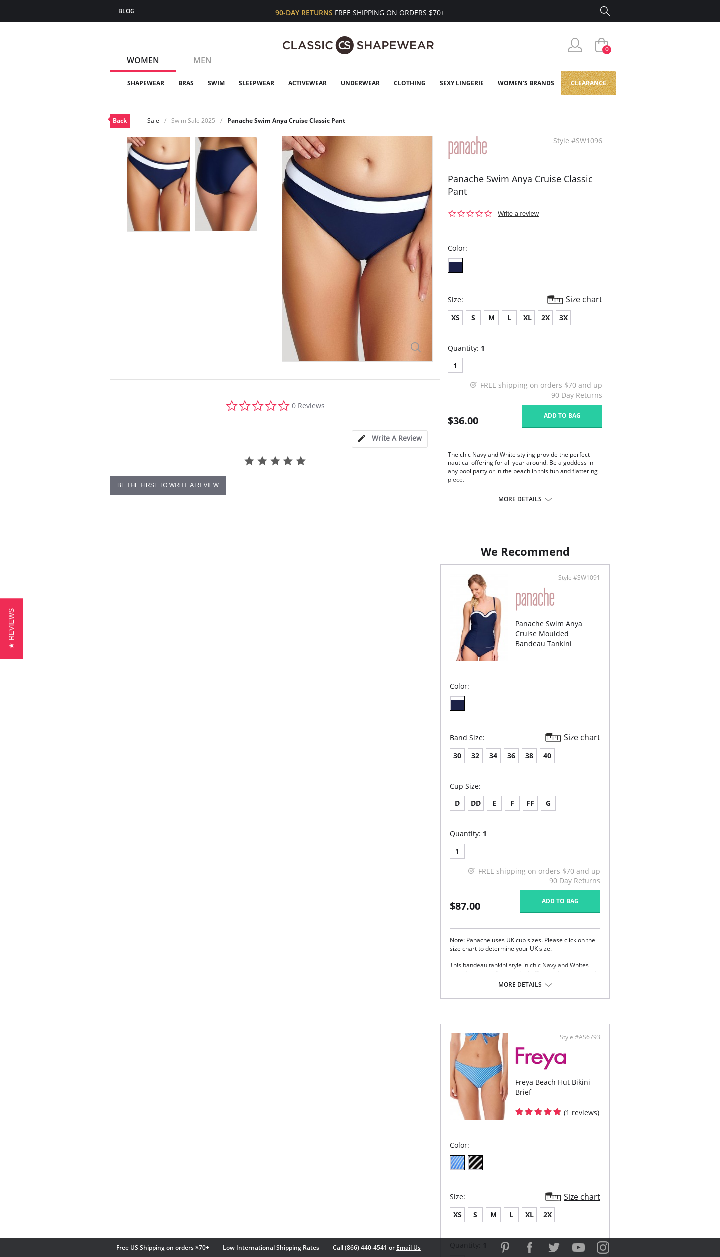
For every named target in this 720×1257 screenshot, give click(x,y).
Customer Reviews (444, 1092)
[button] (12, 628)
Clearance (588, 83)
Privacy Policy (436, 1141)
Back (120, 120)
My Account (302, 1092)
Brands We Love (440, 1109)
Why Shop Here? (439, 1076)
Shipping (294, 1125)
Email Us (408, 1247)
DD (145, 813)
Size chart (584, 299)
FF (200, 813)
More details (520, 499)
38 (199, 765)
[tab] (390, 439)
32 (145, 765)
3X (564, 317)
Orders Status (306, 1109)
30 (127, 765)
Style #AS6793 (576, 588)
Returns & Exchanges (319, 1141)
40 (217, 765)
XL (528, 317)
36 (181, 765)
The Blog (427, 1125)
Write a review (518, 213)
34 (163, 765)
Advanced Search (311, 1076)
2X (546, 317)
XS (456, 317)
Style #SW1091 (325, 588)
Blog (126, 11)
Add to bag (562, 415)
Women (143, 60)
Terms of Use (188, 1212)
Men (203, 60)
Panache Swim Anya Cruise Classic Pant (287, 120)
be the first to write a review (168, 485)
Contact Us (300, 1157)
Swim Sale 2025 (194, 120)
